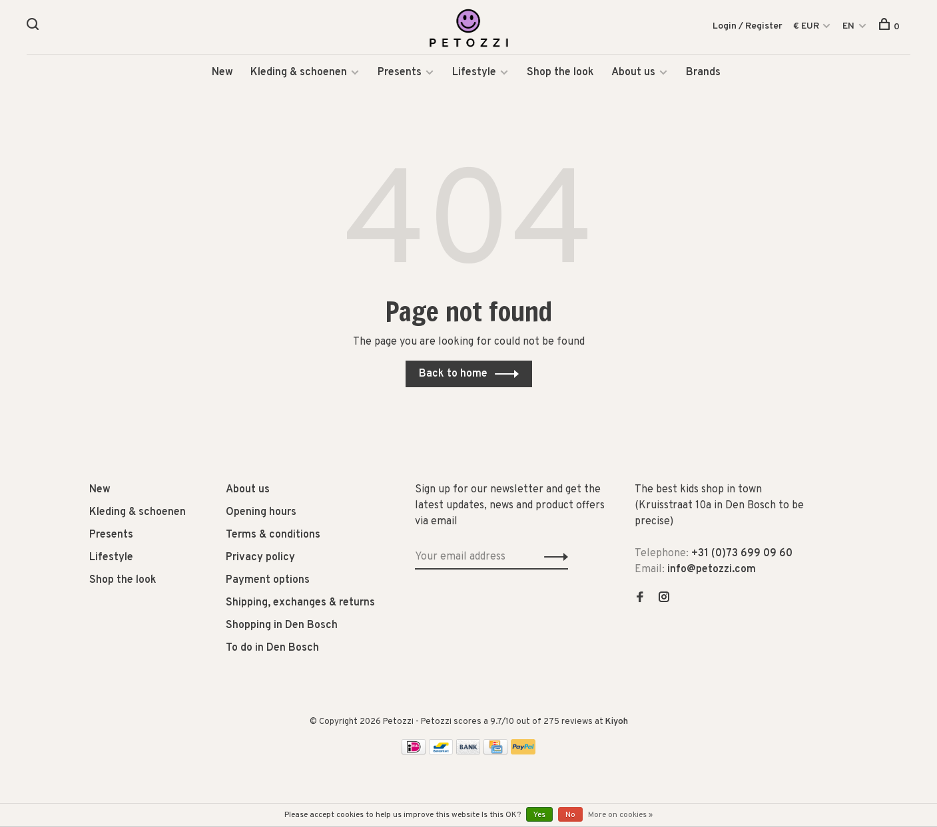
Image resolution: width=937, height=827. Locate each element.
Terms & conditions (273, 535)
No (570, 815)
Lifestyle (474, 73)
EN (848, 26)
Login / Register (747, 26)
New (222, 73)
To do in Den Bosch (272, 648)
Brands (703, 73)
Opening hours (261, 513)
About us (633, 73)
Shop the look (560, 73)
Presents (401, 73)
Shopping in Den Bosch (282, 626)
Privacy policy (260, 558)
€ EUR (807, 26)
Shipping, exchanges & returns (300, 603)
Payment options (268, 580)
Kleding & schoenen (298, 73)
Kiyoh (616, 722)
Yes (539, 815)
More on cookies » (620, 815)
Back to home (453, 374)
